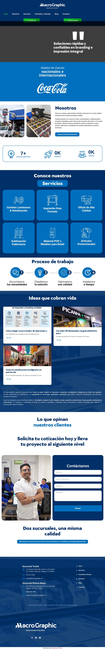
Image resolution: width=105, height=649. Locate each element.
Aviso (70, 605)
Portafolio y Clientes (43, 14)
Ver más (8, 337)
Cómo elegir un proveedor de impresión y (26, 331)
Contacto (66, 14)
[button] (52, 542)
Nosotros (15, 14)
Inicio (6, 14)
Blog (56, 14)
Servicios (27, 14)
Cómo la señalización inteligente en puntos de (24, 371)
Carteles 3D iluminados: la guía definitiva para (76, 332)
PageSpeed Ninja (57, 648)
